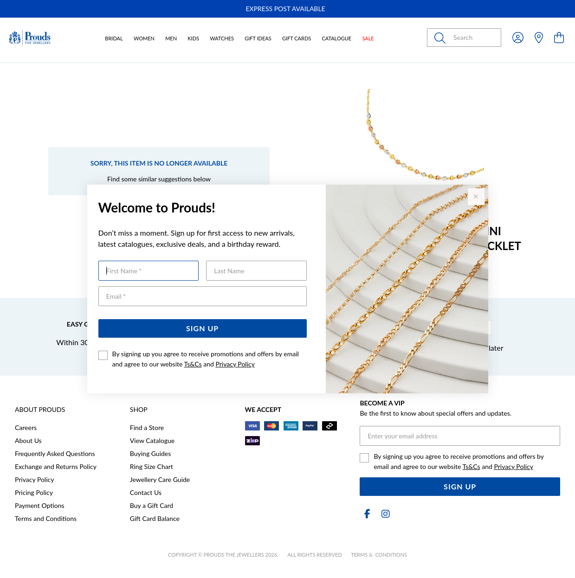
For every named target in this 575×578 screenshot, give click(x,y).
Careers (26, 427)
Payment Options (40, 505)
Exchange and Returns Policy (56, 466)
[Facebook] (367, 513)
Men (171, 38)
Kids (193, 38)
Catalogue (336, 38)
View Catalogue (152, 440)
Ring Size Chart (151, 466)
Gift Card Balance (155, 518)
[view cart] (559, 37)
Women (144, 38)
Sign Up (202, 328)
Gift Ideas (258, 38)
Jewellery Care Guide (160, 479)
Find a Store (147, 427)
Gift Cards (296, 38)
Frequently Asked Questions (55, 453)
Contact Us (146, 492)
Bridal (114, 38)
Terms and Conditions (46, 518)
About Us (28, 440)
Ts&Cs (193, 364)
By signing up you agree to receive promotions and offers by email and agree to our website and (205, 359)
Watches (222, 38)
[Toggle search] (442, 37)
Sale (368, 38)
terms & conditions (379, 555)
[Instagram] (383, 513)
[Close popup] (476, 196)
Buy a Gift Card (151, 505)
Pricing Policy (34, 492)
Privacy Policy (234, 364)
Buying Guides (150, 453)
